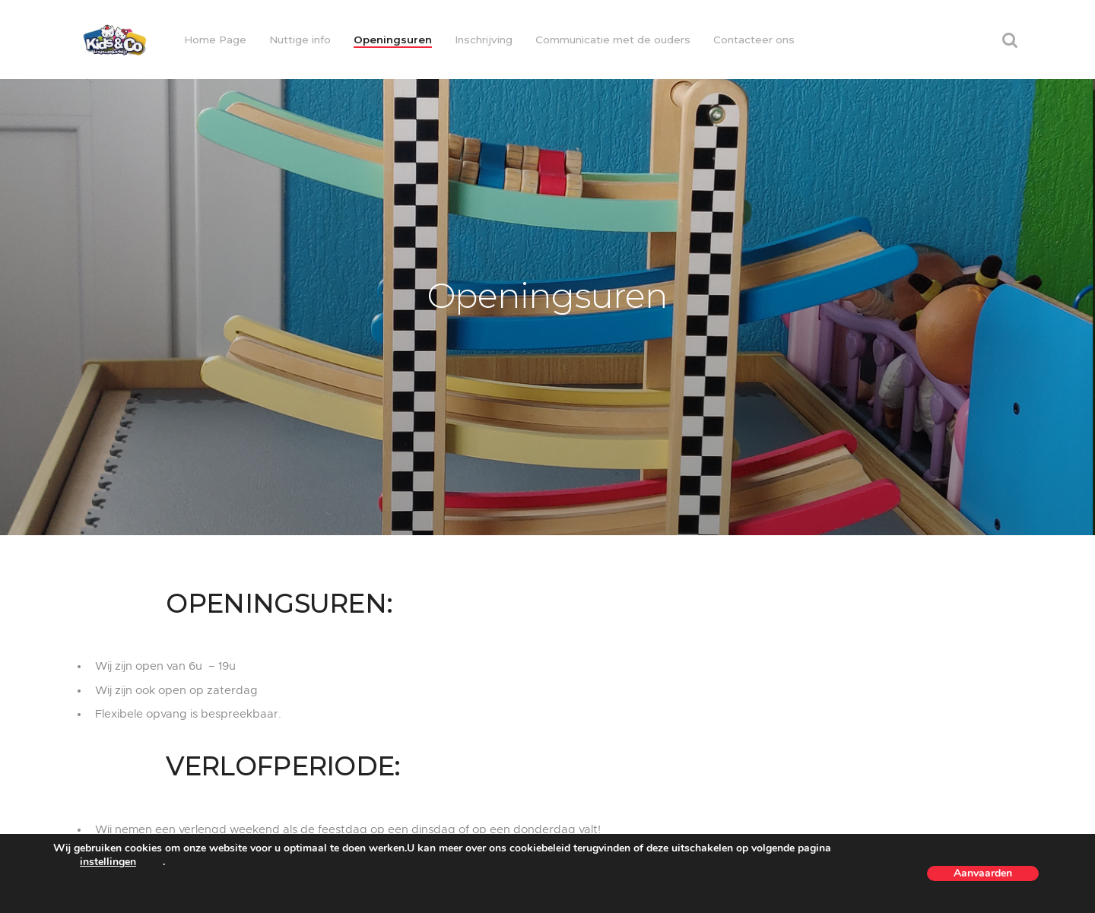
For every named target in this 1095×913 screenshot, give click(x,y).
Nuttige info (300, 39)
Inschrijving (484, 39)
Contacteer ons (754, 39)
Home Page (215, 39)
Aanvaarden (983, 873)
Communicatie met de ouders (612, 39)
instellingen (108, 862)
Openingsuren (393, 39)
